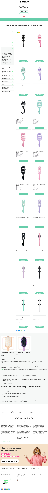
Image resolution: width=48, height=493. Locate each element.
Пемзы (3, 84)
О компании (3, 468)
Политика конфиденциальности (6, 470)
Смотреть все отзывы (5, 441)
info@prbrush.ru (24, 8)
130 (2, 382)
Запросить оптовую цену (23, 61)
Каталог (7, 468)
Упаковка (30, 468)
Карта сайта (3, 471)
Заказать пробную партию (9, 461)
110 (2, 376)
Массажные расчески (24, 352)
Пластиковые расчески (6, 45)
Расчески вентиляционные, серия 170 (6, 51)
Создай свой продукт (16, 468)
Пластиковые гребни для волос (6, 72)
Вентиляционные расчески (6, 48)
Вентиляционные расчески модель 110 (6, 63)
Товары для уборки (5, 34)
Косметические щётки (6, 78)
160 (2, 369)
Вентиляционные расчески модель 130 (6, 60)
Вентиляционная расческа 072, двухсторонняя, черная (7, 54)
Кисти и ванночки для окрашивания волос (5, 88)
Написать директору (5, 482)
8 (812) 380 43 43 (24, 7)
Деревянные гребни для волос (6, 68)
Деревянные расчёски (6, 42)
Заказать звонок (24, 11)
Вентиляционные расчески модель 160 (6, 57)
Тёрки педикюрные (5, 81)
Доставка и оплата (24, 468)
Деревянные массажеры (6, 75)
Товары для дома (5, 31)
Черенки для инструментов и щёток (7, 38)
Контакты (37, 468)
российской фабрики (18, 486)
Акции (34, 468)
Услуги (11, 468)
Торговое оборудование (6, 91)
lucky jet (2, 472)
